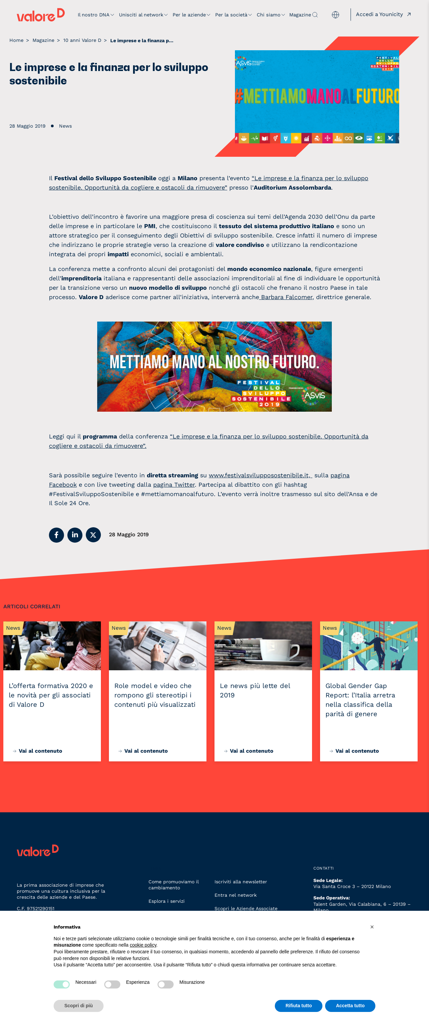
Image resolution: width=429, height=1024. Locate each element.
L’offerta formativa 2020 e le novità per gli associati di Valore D (51, 695)
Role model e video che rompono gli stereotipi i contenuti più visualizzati (154, 695)
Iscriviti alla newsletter (240, 881)
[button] (56, 535)
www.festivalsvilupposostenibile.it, (260, 475)
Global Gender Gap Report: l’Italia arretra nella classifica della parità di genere (360, 700)
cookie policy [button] (143, 945)
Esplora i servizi (166, 901)
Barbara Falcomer (285, 296)
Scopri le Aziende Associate (246, 908)
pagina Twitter (174, 484)
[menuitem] (335, 14)
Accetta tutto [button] (350, 1005)
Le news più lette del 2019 (255, 690)
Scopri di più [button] (78, 1005)
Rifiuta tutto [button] (299, 1005)
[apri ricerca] (315, 14)
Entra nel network (235, 895)
